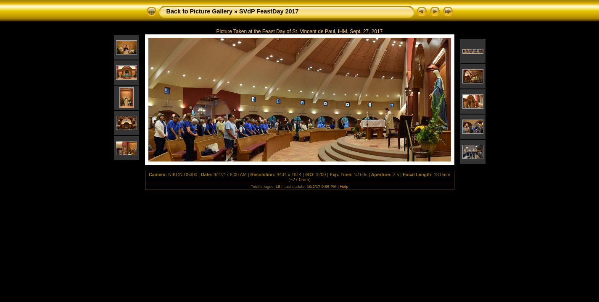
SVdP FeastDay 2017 (268, 11)
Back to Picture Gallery (199, 11)
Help (344, 186)
